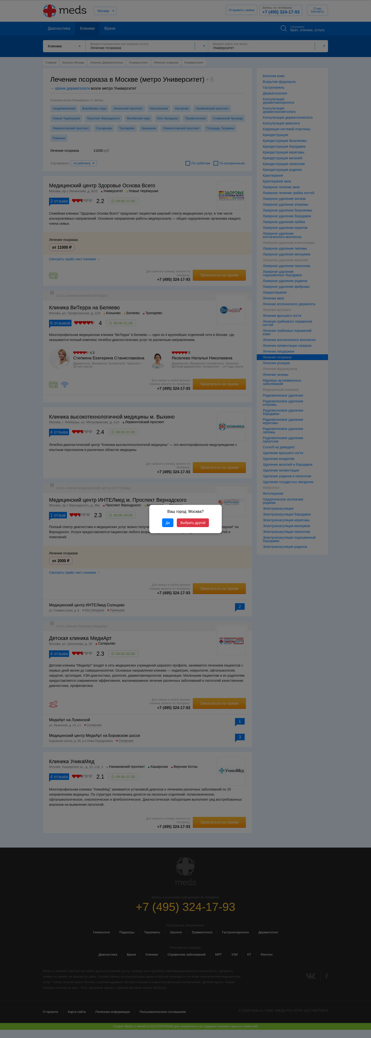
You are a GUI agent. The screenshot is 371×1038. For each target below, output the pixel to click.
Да (168, 523)
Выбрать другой (192, 523)
